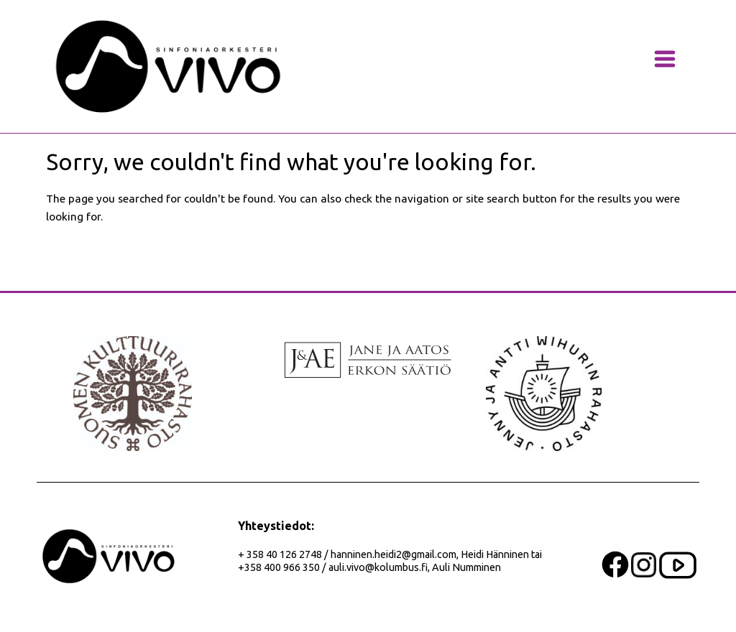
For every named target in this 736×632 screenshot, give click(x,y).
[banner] (168, 66)
